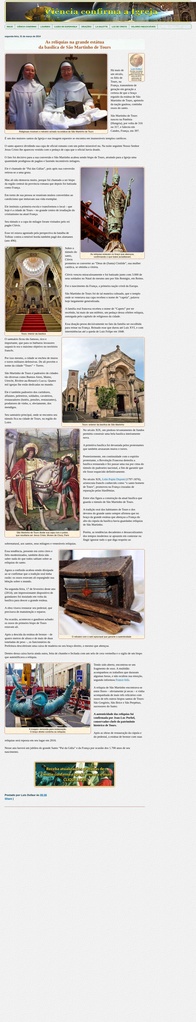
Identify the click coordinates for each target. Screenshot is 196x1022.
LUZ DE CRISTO (119, 26)
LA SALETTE (101, 26)
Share (8, 798)
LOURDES (45, 26)
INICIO (10, 26)
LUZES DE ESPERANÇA (65, 26)
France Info (122, 680)
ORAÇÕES (86, 26)
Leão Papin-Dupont (113, 479)
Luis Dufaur (136, 69)
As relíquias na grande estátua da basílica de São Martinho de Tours (74, 44)
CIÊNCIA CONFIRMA (26, 26)
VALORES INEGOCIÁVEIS (143, 26)
